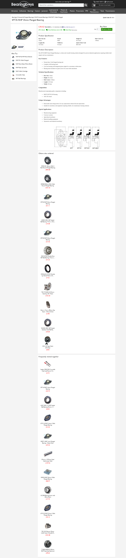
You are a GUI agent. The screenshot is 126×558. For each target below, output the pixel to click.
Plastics (72, 11)
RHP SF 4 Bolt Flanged (22, 60)
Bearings (30, 11)
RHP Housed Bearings (41, 17)
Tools (102, 11)
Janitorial (45, 11)
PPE (86, 11)
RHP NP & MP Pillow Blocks (24, 57)
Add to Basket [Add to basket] (107, 29)
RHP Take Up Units (21, 67)
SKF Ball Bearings (21, 78)
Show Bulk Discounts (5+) (68, 27)
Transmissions (110, 11)
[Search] (86, 5)
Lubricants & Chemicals (53, 11)
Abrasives (14, 11)
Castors (37, 11)
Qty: (95, 29)
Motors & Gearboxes (64, 11)
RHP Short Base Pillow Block (24, 64)
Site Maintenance (94, 11)
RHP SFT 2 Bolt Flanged (56, 17)
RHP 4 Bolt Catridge (21, 71)
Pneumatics (80, 11)
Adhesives (22, 11)
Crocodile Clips (20, 75)
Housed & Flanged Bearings (26, 17)
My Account (109, 2)
